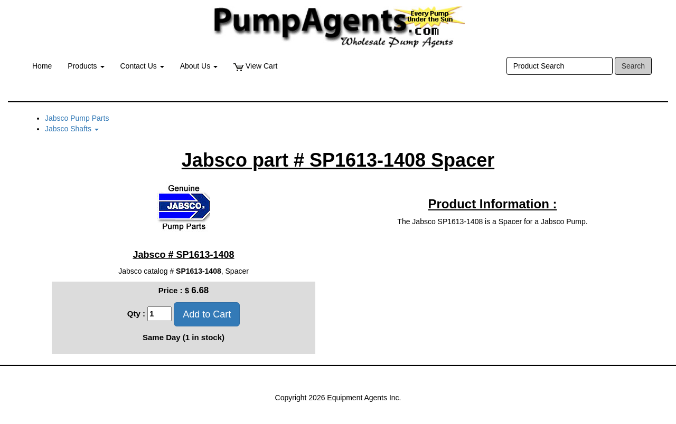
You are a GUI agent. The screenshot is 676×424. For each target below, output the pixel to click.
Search (633, 66)
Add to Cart (207, 314)
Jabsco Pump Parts (77, 118)
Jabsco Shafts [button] (72, 128)
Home (42, 66)
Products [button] (86, 66)
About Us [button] (199, 66)
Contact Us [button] (142, 66)
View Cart (255, 66)
